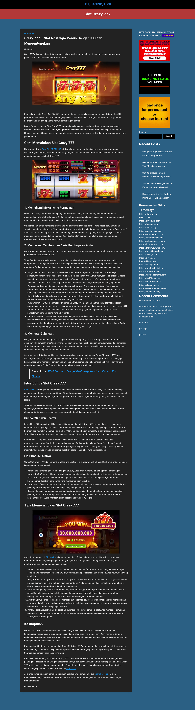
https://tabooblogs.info (150, 281)
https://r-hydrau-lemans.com (152, 275)
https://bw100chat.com (150, 278)
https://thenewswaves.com (152, 248)
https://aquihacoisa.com (150, 231)
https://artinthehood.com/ (151, 234)
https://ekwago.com (148, 254)
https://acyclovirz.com (149, 221)
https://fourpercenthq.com (151, 244)
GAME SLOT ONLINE (51, 149)
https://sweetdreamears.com (152, 288)
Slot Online (51, 557)
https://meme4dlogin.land (151, 237)
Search (142, 132)
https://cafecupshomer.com (152, 241)
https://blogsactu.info (149, 285)
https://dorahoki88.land (150, 271)
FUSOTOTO (144, 217)
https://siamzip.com (148, 214)
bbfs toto (143, 322)
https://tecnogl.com (148, 264)
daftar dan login (160, 306)
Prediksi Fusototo (147, 261)
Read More (30, 686)
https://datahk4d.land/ (149, 291)
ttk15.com (71, 668)
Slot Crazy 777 (31, 389)
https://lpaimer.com (148, 224)
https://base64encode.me (151, 251)
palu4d (142, 334)
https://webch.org (147, 227)
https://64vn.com (147, 258)
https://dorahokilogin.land (151, 268)
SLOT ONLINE (29, 34)
